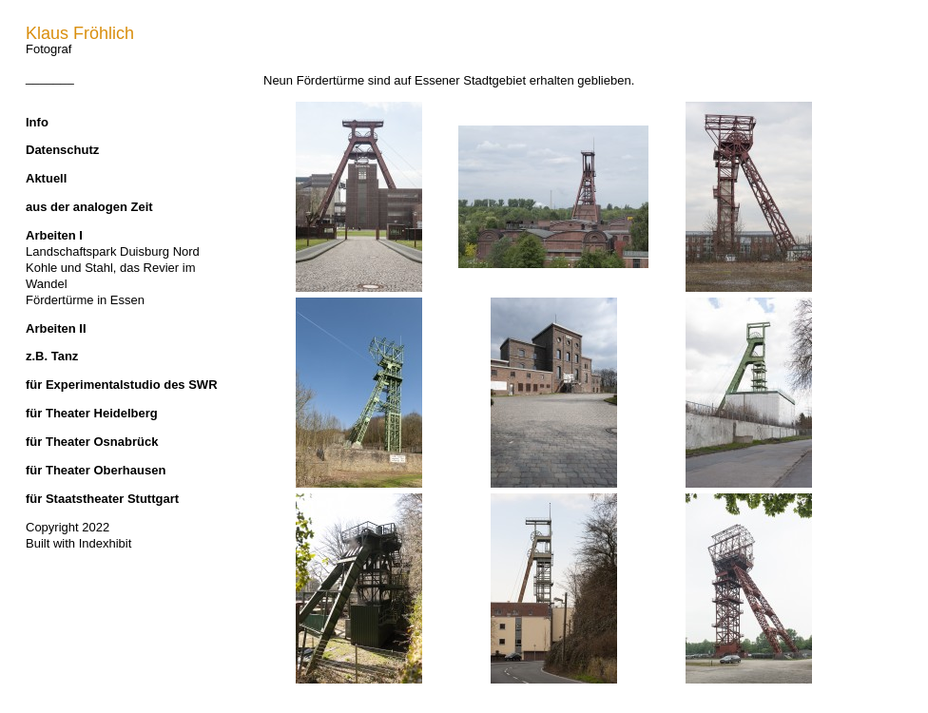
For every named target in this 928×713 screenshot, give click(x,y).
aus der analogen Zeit (89, 207)
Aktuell (46, 178)
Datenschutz (62, 150)
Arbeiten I (54, 235)
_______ (50, 77)
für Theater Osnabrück (92, 441)
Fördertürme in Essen (85, 300)
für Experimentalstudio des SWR (122, 384)
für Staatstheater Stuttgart (102, 498)
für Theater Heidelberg (92, 413)
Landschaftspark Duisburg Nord (113, 251)
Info (37, 122)
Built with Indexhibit (78, 543)
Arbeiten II (56, 328)
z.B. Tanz (52, 356)
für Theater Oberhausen (95, 470)
